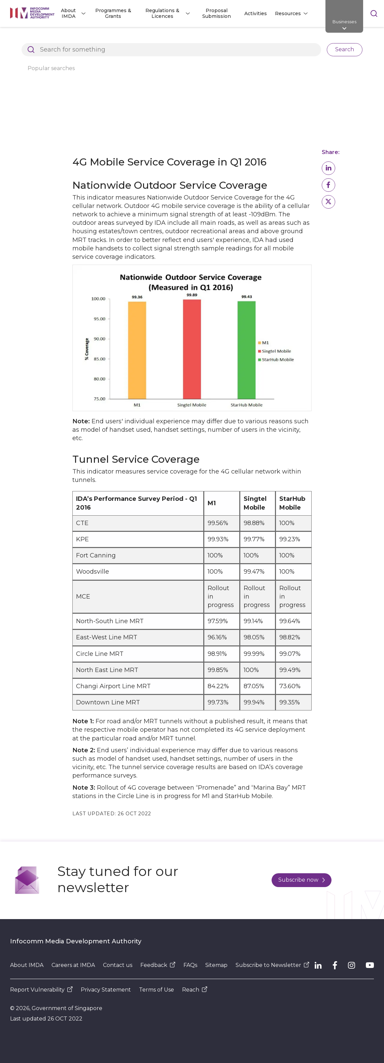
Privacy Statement (106, 989)
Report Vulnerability (41, 989)
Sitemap (216, 965)
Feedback (157, 965)
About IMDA (117, 38)
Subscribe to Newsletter (272, 965)
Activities (255, 13)
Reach (194, 989)
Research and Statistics (174, 38)
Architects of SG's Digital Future (49, 38)
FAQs (190, 965)
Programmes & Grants (113, 13)
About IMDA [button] (68, 13)
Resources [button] (288, 13)
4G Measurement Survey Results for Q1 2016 (64, 50)
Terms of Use (156, 989)
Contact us (117, 965)
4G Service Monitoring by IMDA (255, 38)
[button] (328, 168)
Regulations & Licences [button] (162, 13)
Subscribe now (301, 880)
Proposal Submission (216, 13)
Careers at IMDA (73, 965)
